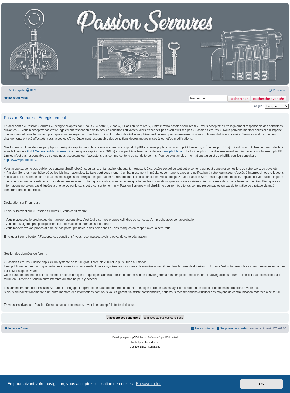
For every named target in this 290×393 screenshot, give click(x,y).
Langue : (258, 106)
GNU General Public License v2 (48, 151)
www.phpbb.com (173, 151)
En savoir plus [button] (148, 384)
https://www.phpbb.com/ (20, 160)
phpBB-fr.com (151, 342)
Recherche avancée (268, 98)
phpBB (133, 337)
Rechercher (239, 98)
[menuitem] (31, 90)
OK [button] (261, 384)
